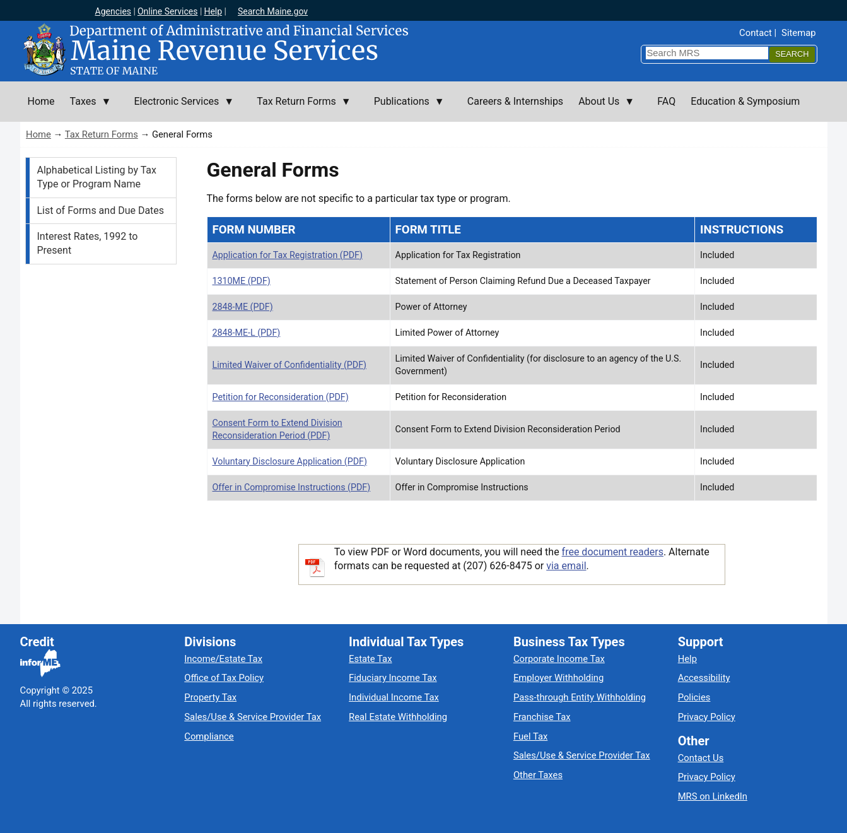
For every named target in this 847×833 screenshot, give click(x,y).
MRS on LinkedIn (712, 796)
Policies (694, 697)
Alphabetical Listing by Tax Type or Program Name (96, 177)
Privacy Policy (706, 717)
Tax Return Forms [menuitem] (300, 108)
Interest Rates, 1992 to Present (87, 243)
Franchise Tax (542, 717)
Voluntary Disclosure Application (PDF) (290, 461)
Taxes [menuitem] (87, 108)
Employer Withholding (558, 677)
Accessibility (704, 677)
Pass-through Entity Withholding (579, 697)
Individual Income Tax (394, 697)
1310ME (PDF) (242, 281)
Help (213, 11)
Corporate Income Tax (559, 659)
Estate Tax (370, 659)
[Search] (791, 54)
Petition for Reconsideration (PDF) (281, 397)
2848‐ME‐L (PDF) (247, 333)
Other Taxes (538, 775)
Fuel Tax (530, 736)
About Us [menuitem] (602, 108)
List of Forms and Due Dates (101, 210)
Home (38, 134)
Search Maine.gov (273, 11)
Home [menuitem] (41, 101)
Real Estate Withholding (398, 717)
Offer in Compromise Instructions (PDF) (292, 487)
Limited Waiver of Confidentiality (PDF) (290, 365)
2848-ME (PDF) (243, 307)
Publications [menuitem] (405, 108)
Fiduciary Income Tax (392, 677)
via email (566, 566)
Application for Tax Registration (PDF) (288, 255)
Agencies (113, 11)
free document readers (612, 552)
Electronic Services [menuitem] (180, 108)
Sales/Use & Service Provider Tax (252, 717)
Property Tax (210, 697)
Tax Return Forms (101, 134)
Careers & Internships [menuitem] (515, 101)
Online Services (167, 11)
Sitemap (798, 32)
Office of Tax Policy (224, 677)
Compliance (208, 736)
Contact (755, 32)
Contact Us (701, 758)
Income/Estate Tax (223, 659)
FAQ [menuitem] (666, 101)
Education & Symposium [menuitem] (745, 101)
